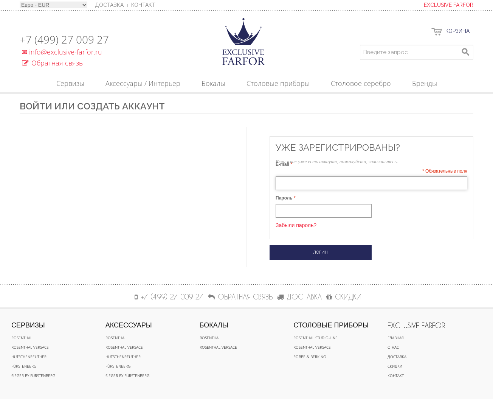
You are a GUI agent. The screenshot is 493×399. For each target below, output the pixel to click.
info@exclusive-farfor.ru (61, 51)
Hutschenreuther (29, 356)
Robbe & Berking (309, 356)
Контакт (143, 5)
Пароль (284, 198)
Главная (396, 337)
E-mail (282, 164)
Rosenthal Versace (30, 347)
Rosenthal (21, 337)
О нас (393, 347)
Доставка (397, 356)
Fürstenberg (23, 366)
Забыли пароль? (296, 225)
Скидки (395, 366)
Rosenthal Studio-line (315, 337)
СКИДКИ (343, 297)
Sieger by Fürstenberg (33, 375)
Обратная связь (52, 62)
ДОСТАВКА (299, 297)
